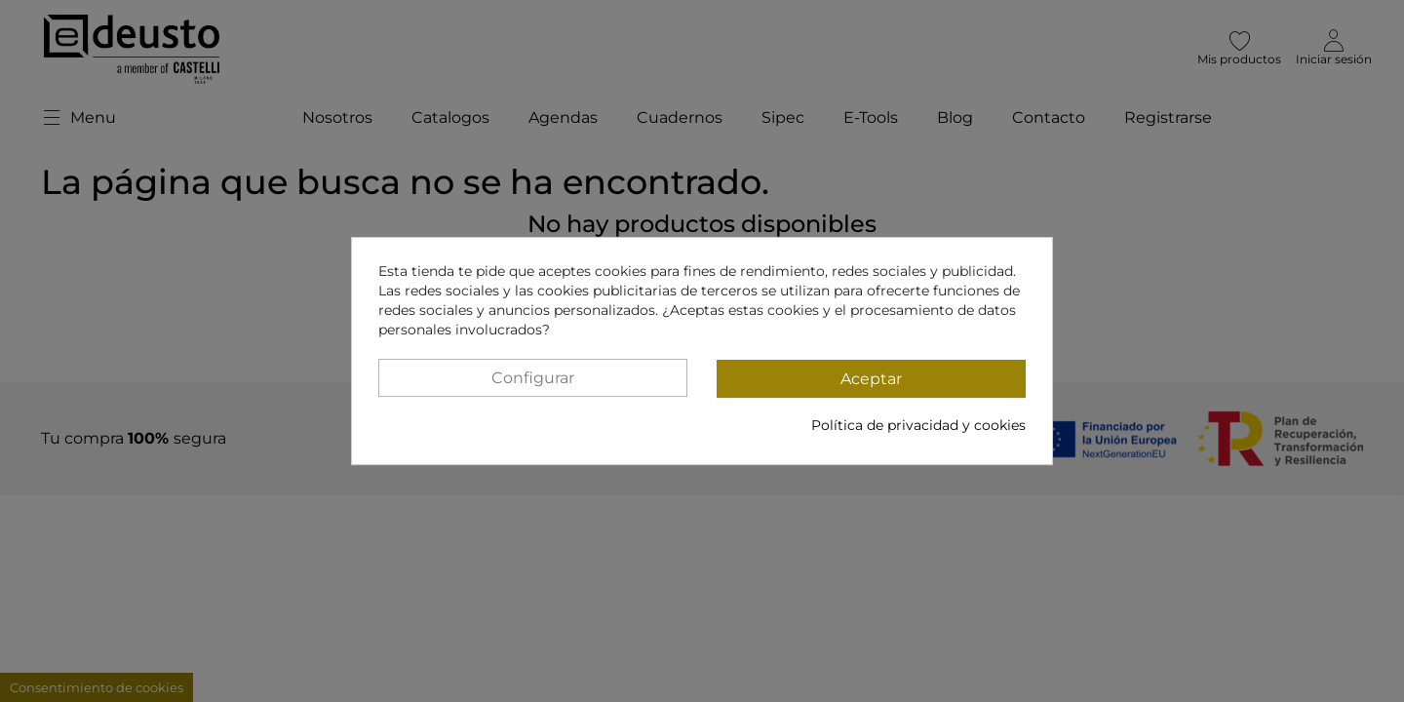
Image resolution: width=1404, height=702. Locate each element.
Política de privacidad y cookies (918, 425)
